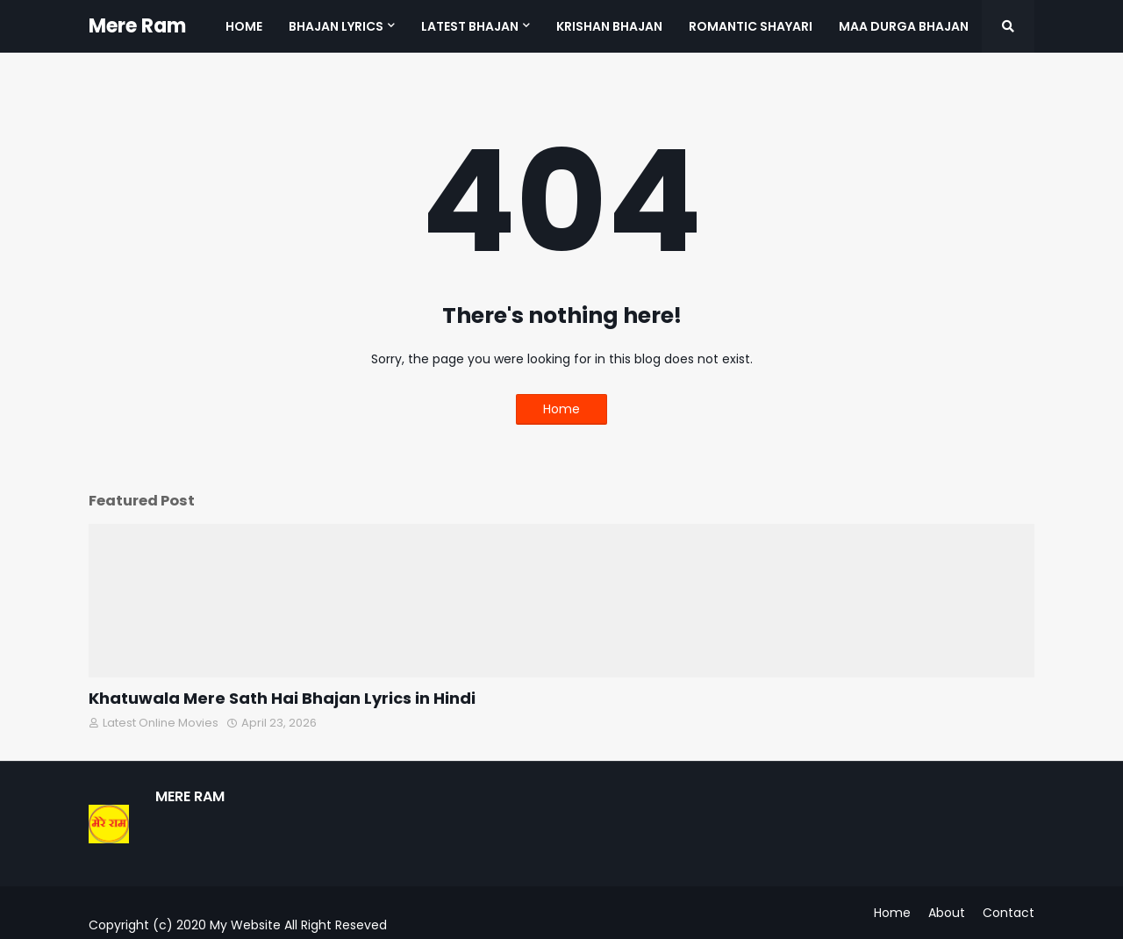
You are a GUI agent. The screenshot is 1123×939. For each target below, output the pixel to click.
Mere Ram (137, 25)
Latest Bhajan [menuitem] (470, 26)
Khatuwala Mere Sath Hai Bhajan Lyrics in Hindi (282, 698)
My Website (245, 925)
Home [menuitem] (243, 26)
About (946, 912)
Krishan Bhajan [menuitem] (609, 26)
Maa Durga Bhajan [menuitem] (904, 26)
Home (561, 409)
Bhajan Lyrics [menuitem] (336, 26)
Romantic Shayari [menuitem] (750, 26)
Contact (1008, 912)
